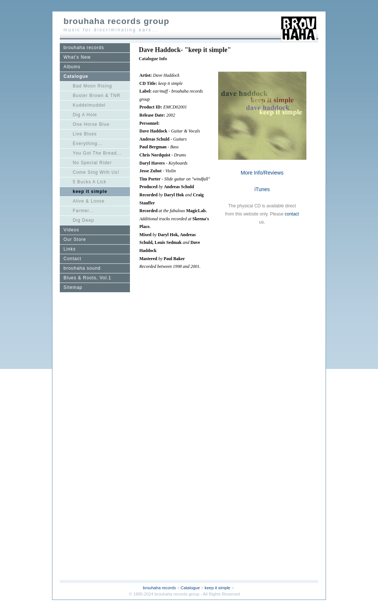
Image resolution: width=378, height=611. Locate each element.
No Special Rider (92, 162)
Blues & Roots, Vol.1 (87, 277)
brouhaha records (83, 47)
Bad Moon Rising (92, 86)
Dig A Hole (85, 114)
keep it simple (90, 191)
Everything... (87, 143)
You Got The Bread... (97, 153)
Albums (71, 66)
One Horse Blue (91, 124)
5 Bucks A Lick (89, 181)
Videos (71, 229)
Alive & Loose (88, 201)
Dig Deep (83, 220)
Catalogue (75, 76)
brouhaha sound (82, 268)
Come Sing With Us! (96, 172)
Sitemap (72, 287)
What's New (77, 57)
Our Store (74, 239)
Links (69, 249)
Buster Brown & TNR (96, 95)
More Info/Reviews (262, 173)
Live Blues (85, 134)
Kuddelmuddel (89, 105)
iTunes (262, 189)
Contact (72, 258)
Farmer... (83, 210)
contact (292, 214)
